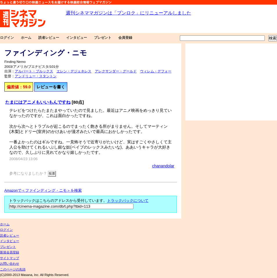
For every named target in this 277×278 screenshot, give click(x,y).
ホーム (26, 38)
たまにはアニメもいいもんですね (37, 102)
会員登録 (125, 38)
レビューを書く (51, 87)
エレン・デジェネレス (74, 71)
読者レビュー (48, 38)
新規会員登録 (9, 252)
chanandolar (163, 166)
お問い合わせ (9, 263)
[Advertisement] (231, 82)
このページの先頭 (13, 269)
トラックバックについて (128, 201)
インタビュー (76, 38)
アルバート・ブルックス (34, 71)
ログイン (7, 38)
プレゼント (102, 38)
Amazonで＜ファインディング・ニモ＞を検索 (43, 191)
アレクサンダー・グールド (116, 71)
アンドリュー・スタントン (36, 76)
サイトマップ (9, 258)
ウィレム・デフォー (155, 71)
